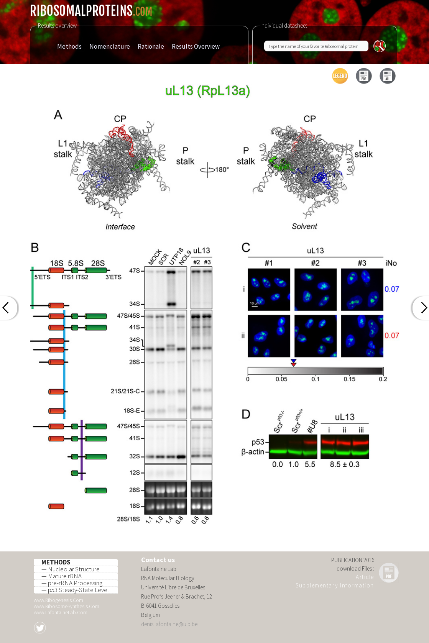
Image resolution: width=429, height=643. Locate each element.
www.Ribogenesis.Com (58, 600)
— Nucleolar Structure (70, 569)
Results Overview (196, 46)
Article (365, 577)
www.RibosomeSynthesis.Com (66, 606)
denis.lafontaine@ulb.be (169, 624)
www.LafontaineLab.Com (60, 612)
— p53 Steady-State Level (75, 590)
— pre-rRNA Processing (71, 583)
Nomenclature (109, 46)
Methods (69, 46)
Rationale (151, 46)
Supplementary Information (335, 585)
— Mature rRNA (61, 576)
